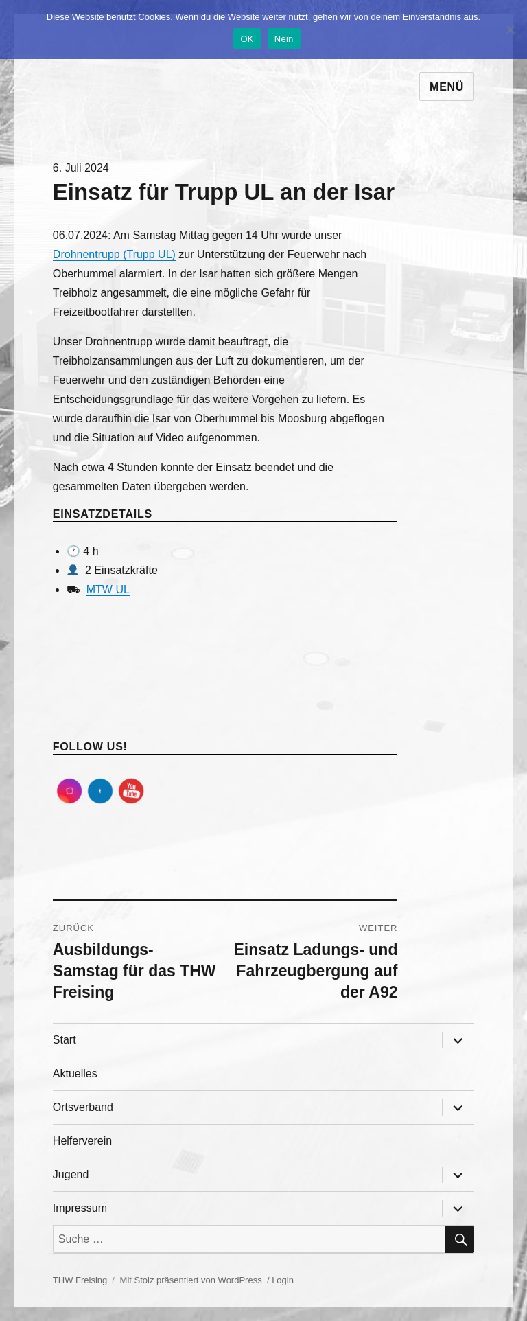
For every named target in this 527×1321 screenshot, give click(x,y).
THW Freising (80, 1280)
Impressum (80, 1208)
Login (283, 1280)
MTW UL (108, 589)
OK (246, 39)
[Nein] (510, 29)
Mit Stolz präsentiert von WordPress (191, 1280)
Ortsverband (83, 1107)
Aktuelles (75, 1073)
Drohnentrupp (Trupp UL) (114, 254)
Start (64, 1040)
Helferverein (82, 1141)
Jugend (71, 1174)
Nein (284, 39)
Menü (447, 87)
